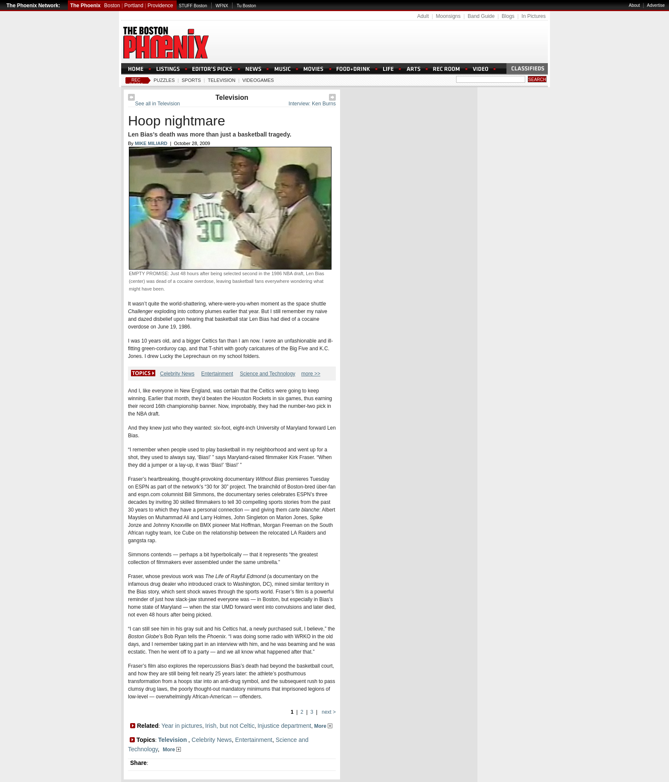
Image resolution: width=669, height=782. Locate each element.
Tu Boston (246, 5)
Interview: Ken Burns (312, 104)
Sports (191, 80)
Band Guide (481, 16)
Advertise (656, 5)
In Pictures (533, 16)
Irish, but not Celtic (230, 725)
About (634, 5)
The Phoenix (85, 6)
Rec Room (136, 82)
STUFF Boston (193, 5)
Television (222, 80)
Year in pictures (181, 725)
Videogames (258, 80)
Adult (423, 16)
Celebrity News (177, 374)
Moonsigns (448, 16)
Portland (133, 6)
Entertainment (217, 374)
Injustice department (284, 725)
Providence (160, 6)
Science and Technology (267, 374)
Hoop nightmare (176, 120)
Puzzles (164, 80)
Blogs (508, 16)
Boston (112, 6)
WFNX (221, 5)
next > (328, 712)
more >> (310, 374)
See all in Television (157, 104)
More (323, 726)
